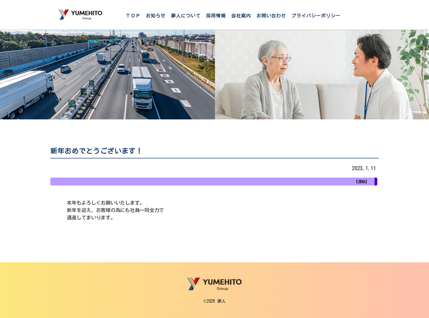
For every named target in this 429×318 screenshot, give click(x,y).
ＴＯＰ (133, 15)
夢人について (186, 15)
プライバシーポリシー (316, 15)
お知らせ (156, 15)
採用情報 (216, 15)
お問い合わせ (271, 15)
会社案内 (241, 15)
